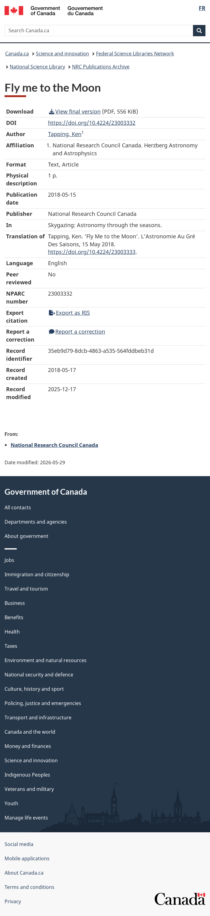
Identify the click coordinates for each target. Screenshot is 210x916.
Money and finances (28, 746)
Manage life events (26, 817)
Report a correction (77, 331)
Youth (11, 803)
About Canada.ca (24, 872)
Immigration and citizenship (37, 574)
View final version (75, 111)
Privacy (13, 901)
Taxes (11, 646)
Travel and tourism (26, 588)
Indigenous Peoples (27, 774)
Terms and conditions (29, 887)
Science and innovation (62, 53)
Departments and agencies (36, 521)
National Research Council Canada (54, 444)
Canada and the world (30, 731)
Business (15, 603)
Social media (19, 844)
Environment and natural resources (46, 660)
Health (12, 631)
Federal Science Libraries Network (135, 53)
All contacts (18, 507)
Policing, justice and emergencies (43, 703)
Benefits (14, 617)
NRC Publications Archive (100, 66)
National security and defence (39, 674)
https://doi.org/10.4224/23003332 (92, 122)
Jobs (9, 560)
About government (26, 536)
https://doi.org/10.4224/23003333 (92, 251)
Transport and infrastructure (38, 717)
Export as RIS (69, 312)
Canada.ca (17, 53)
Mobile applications (27, 858)
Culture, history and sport (34, 689)
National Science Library (37, 66)
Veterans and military (29, 789)
